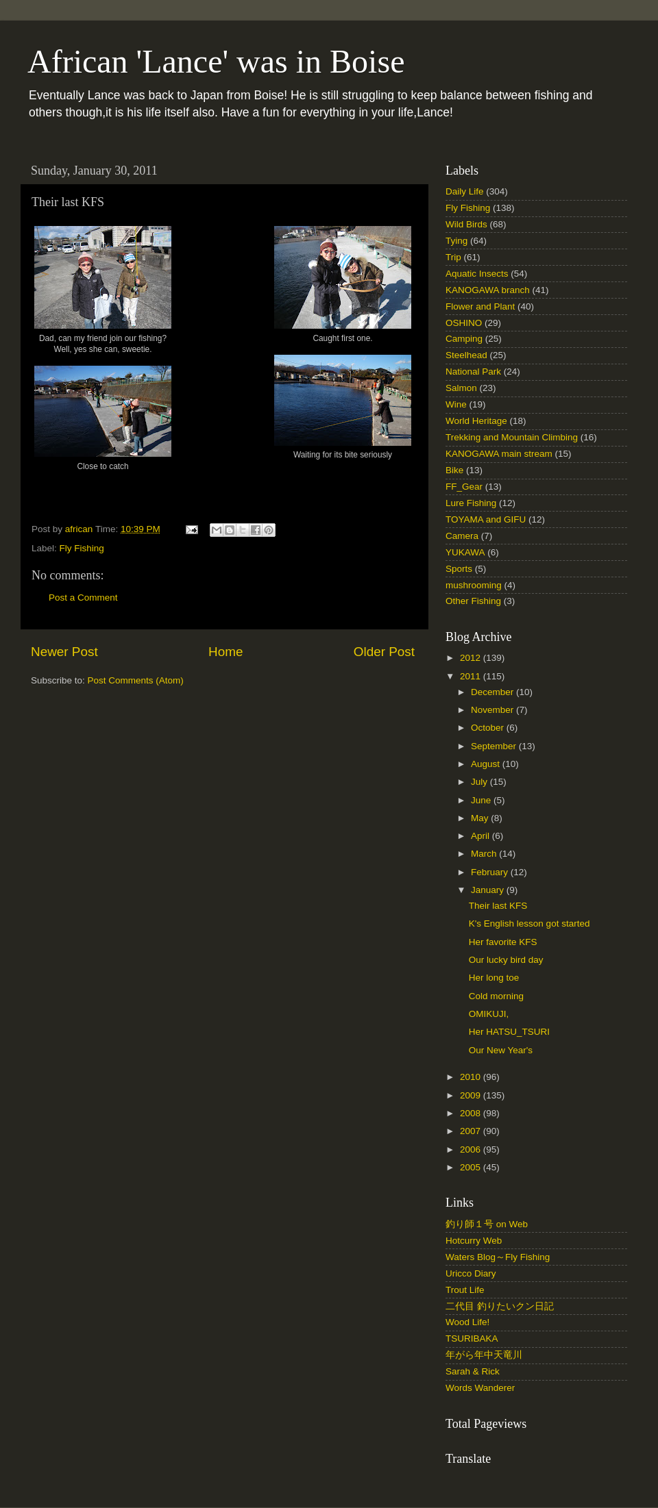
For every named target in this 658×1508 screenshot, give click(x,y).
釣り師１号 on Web (487, 1224)
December (493, 692)
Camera (462, 536)
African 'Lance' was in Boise (215, 61)
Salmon (461, 388)
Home (225, 651)
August (486, 764)
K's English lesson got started (529, 923)
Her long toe (494, 977)
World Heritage (476, 421)
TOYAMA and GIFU (486, 519)
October (489, 727)
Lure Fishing (471, 503)
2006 (471, 1149)
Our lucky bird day (506, 960)
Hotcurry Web (474, 1240)
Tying (456, 241)
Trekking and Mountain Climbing (512, 437)
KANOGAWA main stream (499, 454)
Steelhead (466, 355)
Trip (453, 257)
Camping (464, 339)
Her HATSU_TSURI (509, 1032)
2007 (471, 1131)
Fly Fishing (82, 548)
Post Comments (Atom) (136, 680)
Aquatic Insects (477, 273)
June (482, 800)
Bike (454, 470)
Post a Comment (83, 597)
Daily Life (465, 191)
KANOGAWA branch (488, 290)
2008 (471, 1113)
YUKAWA (465, 552)
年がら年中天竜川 (484, 1355)
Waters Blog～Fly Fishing (498, 1257)
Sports (459, 569)
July (480, 782)
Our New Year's (501, 1050)
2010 (471, 1077)
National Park (473, 371)
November (493, 710)
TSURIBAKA (472, 1338)
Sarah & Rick (473, 1371)
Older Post (384, 651)
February (491, 872)
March (485, 854)
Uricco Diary (471, 1273)
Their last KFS (498, 906)
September (495, 746)
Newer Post (64, 651)
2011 (471, 676)
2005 (471, 1167)
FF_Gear (464, 486)
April (481, 836)
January (489, 890)
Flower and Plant (480, 306)
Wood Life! (467, 1322)
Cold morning (496, 996)
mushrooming (474, 585)
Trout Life (465, 1290)
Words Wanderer (480, 1388)
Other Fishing (473, 601)
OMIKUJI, (489, 1014)
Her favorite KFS (503, 942)
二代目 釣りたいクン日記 (500, 1306)
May (481, 818)
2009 (471, 1095)
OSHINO (464, 323)
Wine (456, 404)
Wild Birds (466, 224)
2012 (471, 658)
